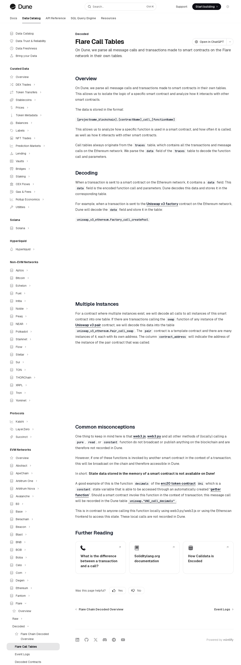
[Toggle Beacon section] (33, 527)
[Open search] (120, 6)
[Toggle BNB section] (33, 542)
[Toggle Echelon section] (33, 285)
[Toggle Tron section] (33, 393)
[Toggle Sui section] (33, 362)
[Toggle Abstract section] (33, 465)
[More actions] (230, 41)
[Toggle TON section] (33, 370)
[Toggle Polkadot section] (33, 331)
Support (181, 6)
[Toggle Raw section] (33, 618)
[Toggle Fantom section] (33, 595)
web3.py (154, 436)
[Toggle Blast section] (33, 534)
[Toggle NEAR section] (33, 324)
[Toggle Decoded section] (33, 626)
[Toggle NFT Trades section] (33, 138)
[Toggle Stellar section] (33, 354)
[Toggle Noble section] (33, 308)
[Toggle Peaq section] (33, 316)
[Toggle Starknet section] (33, 339)
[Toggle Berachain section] (33, 519)
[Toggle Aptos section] (33, 270)
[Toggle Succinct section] (33, 437)
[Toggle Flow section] (33, 347)
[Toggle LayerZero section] (33, 429)
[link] (100, 557)
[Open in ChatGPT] (209, 41)
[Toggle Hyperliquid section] (33, 249)
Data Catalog (31, 19)
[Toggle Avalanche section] (33, 496)
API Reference (56, 19)
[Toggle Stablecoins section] (33, 100)
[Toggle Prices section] (33, 107)
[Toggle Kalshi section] (33, 421)
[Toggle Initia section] (33, 301)
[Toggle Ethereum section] (33, 588)
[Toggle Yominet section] (33, 400)
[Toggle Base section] (33, 511)
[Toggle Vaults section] (33, 161)
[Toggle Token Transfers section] (33, 92)
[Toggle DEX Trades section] (33, 84)
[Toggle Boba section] (33, 557)
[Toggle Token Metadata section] (33, 115)
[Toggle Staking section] (33, 176)
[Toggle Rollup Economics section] (33, 199)
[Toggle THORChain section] (33, 377)
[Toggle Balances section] (33, 123)
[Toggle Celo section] (33, 565)
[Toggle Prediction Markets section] (33, 146)
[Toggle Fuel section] (33, 293)
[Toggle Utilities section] (33, 207)
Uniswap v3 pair (88, 325)
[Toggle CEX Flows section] (33, 184)
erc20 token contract (178, 483)
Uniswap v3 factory (162, 204)
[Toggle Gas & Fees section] (33, 191)
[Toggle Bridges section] (33, 169)
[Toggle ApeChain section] (33, 473)
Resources (108, 19)
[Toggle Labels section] (33, 130)
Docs (13, 19)
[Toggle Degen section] (33, 580)
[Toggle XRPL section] (33, 385)
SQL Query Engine (83, 19)
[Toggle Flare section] (33, 603)
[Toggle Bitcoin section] (33, 278)
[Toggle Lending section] (33, 153)
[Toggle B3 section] (33, 504)
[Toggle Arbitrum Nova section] (33, 488)
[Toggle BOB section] (33, 550)
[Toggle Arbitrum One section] (33, 481)
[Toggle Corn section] (33, 572)
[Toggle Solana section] (33, 228)
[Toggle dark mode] (227, 6)
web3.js (139, 436)
